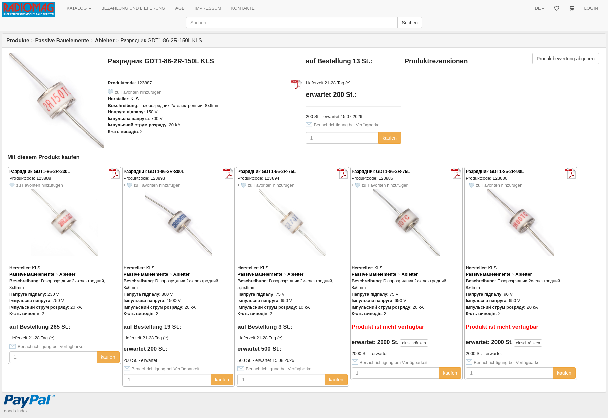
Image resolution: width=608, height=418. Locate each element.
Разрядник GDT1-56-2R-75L (266, 171)
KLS (135, 98)
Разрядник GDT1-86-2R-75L (381, 171)
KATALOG (79, 8)
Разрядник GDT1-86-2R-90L (495, 171)
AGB (179, 8)
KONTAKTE (243, 8)
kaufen (390, 138)
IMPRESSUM (208, 8)
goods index (16, 410)
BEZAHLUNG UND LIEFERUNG (133, 8)
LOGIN (591, 8)
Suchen (410, 22)
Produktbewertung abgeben (566, 58)
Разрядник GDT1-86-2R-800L (154, 171)
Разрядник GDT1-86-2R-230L (39, 171)
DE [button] (539, 8)
